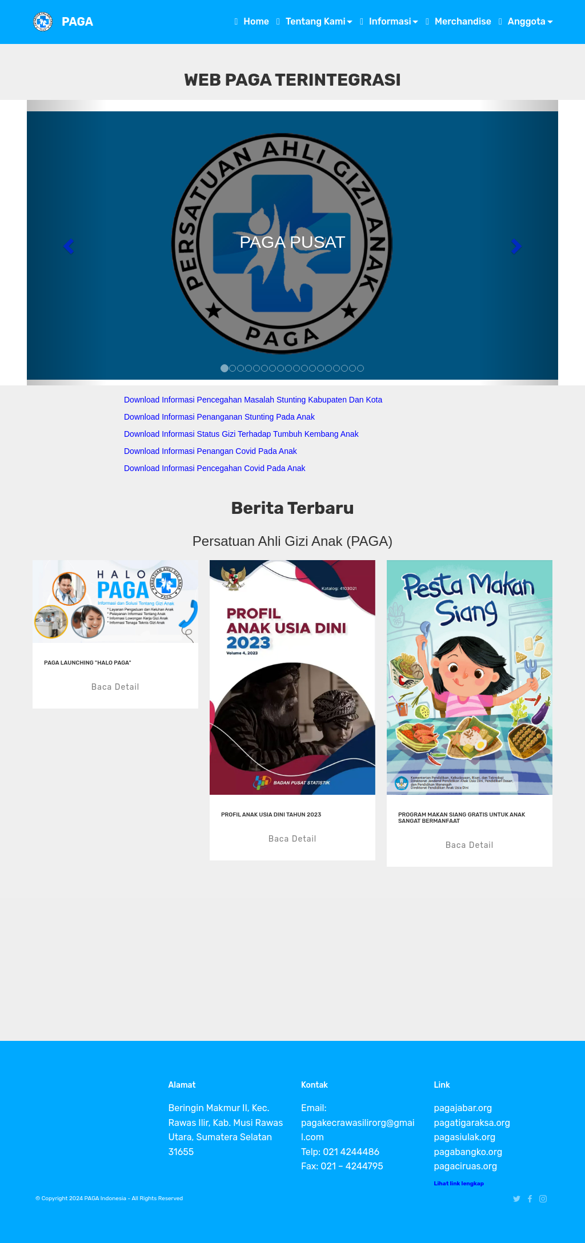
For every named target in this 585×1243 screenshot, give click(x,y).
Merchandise (458, 21)
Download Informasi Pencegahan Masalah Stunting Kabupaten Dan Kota (253, 399)
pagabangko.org (468, 1152)
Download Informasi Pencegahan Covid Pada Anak (215, 468)
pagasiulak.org (465, 1137)
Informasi (385, 21)
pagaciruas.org (466, 1166)
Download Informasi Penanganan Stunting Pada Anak (219, 416)
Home (251, 21)
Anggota (522, 21)
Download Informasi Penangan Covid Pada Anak (210, 451)
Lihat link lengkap (459, 1183)
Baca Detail (115, 687)
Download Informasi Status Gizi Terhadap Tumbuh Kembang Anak (241, 434)
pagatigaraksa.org (472, 1122)
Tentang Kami (311, 21)
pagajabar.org (463, 1108)
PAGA (77, 21)
